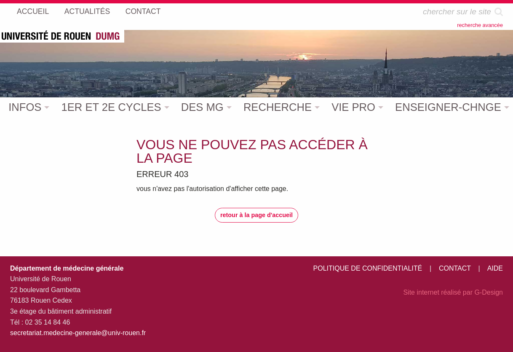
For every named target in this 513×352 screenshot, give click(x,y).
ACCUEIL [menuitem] (33, 11)
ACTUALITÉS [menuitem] (87, 11)
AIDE (495, 268)
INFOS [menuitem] (24, 107)
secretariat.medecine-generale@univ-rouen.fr (78, 332)
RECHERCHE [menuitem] (277, 107)
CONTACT (455, 268)
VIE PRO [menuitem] (353, 107)
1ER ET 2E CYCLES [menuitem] (111, 107)
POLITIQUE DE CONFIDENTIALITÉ (367, 268)
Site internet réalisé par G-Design (453, 292)
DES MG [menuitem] (202, 107)
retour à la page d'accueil (256, 215)
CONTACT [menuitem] (143, 11)
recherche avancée (480, 25)
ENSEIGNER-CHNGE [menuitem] (448, 107)
